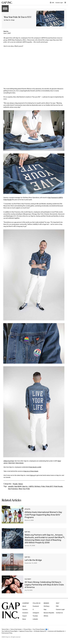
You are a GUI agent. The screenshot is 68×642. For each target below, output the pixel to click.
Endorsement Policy (7, 633)
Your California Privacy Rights (9, 631)
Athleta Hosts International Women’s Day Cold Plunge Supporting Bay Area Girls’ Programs (43, 514)
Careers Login (59, 2)
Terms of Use (5, 629)
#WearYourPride (8, 461)
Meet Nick (11, 463)
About (24, 606)
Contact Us (59, 612)
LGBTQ (31, 486)
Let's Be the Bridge (33, 560)
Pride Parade (58, 486)
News (24, 619)
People (15, 484)
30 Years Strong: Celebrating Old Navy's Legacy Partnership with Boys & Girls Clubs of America (44, 584)
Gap (45, 609)
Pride (43, 486)
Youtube (35, 616)
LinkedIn (35, 619)
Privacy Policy (27, 629)
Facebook (36, 606)
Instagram (36, 612)
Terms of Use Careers (16, 629)
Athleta (27, 509)
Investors (25, 612)
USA (52, 3)
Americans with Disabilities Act (56, 631)
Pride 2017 (49, 486)
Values (20, 484)
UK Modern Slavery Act (40, 631)
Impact (24, 616)
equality (11, 486)
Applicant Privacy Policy (25, 631)
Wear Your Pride (24, 489)
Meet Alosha (19, 463)
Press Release (6, 507)
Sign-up (32, 475)
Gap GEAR (17, 486)
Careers (24, 609)
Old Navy (37, 486)
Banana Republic (49, 612)
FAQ (57, 606)
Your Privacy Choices (38, 629)
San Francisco (13, 489)
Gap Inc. (6, 31)
